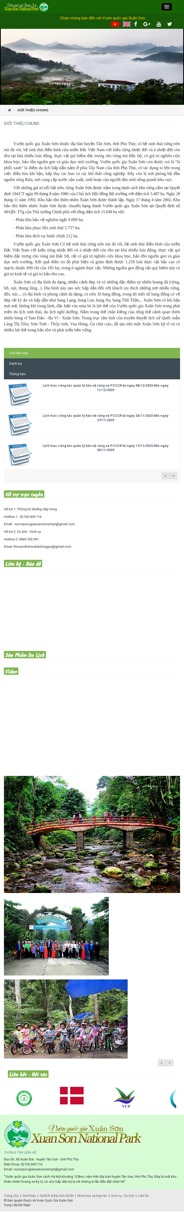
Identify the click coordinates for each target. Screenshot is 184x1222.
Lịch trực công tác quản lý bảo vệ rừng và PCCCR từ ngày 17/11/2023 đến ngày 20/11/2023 (106, 448)
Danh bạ (15, 363)
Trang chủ (11, 1196)
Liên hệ (143, 1196)
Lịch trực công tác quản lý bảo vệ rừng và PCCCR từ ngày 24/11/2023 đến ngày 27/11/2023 (106, 418)
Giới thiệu (29, 1196)
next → (173, 475)
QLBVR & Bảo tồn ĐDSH (57, 1196)
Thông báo (17, 374)
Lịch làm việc (19, 353)
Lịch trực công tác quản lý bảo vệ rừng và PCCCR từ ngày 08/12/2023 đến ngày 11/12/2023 (106, 387)
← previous (165, 475)
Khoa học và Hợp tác (92, 1196)
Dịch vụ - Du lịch (122, 1196)
